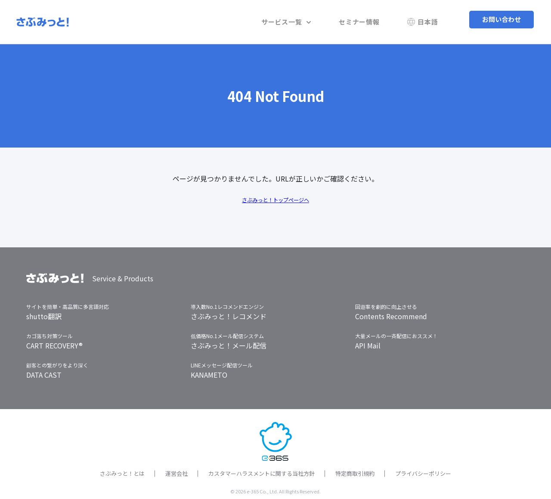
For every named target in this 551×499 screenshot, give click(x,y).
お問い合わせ (501, 19)
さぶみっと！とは (122, 469)
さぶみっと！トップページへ (275, 194)
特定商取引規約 (355, 469)
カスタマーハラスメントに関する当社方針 (261, 469)
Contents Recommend (391, 311)
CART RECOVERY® (54, 341)
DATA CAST (44, 370)
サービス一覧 (313, 19)
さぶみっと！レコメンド (228, 311)
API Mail (368, 341)
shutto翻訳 (44, 311)
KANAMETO (209, 370)
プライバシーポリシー (423, 469)
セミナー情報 (375, 19)
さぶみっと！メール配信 (228, 341)
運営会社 (176, 469)
